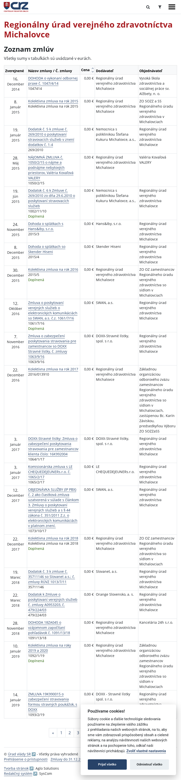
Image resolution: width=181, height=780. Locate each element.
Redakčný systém (18, 773)
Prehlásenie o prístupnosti (26, 759)
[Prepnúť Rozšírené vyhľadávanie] (160, 7)
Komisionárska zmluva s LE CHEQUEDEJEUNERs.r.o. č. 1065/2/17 (50, 471)
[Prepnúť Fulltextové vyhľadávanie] (148, 7)
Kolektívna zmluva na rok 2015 (53, 101)
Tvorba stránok (16, 768)
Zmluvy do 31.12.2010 (68, 759)
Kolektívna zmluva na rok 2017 (53, 369)
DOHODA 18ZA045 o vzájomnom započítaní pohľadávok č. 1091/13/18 (49, 627)
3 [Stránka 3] (78, 732)
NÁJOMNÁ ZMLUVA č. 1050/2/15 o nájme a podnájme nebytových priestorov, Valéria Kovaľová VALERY (50, 167)
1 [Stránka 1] (61, 732)
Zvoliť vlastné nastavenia (146, 751)
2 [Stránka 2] (70, 732)
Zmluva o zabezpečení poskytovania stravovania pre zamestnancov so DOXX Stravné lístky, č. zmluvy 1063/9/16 (52, 346)
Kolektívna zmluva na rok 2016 (53, 269)
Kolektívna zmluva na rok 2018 (53, 538)
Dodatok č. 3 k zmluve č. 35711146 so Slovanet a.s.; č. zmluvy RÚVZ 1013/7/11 (51, 576)
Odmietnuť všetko (149, 764)
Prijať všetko (107, 764)
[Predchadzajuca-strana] (53, 732)
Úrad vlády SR (19, 754)
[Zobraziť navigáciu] (172, 7)
